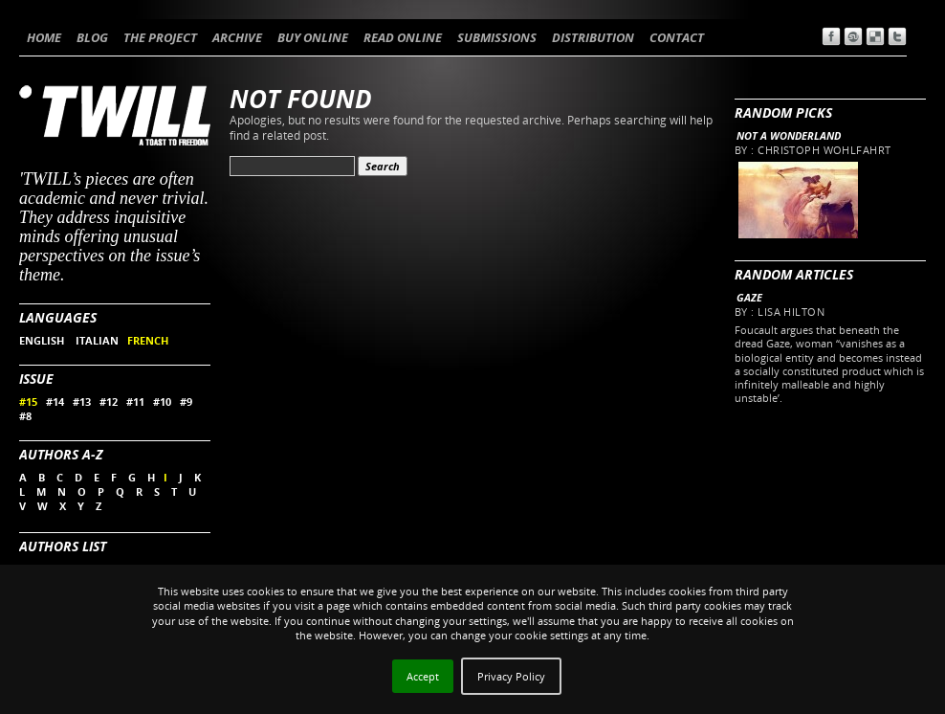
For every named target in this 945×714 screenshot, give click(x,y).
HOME (44, 37)
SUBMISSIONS (497, 37)
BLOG (92, 37)
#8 (25, 416)
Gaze (749, 297)
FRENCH (147, 340)
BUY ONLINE (312, 37)
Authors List (62, 546)
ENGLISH (43, 340)
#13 (82, 401)
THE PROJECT (160, 37)
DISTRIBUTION (593, 37)
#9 (186, 401)
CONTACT (676, 37)
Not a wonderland (788, 135)
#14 (55, 401)
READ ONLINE (402, 37)
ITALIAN (97, 340)
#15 (28, 401)
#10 (162, 401)
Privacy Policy (511, 676)
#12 (108, 401)
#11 (135, 401)
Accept (423, 676)
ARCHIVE (237, 37)
